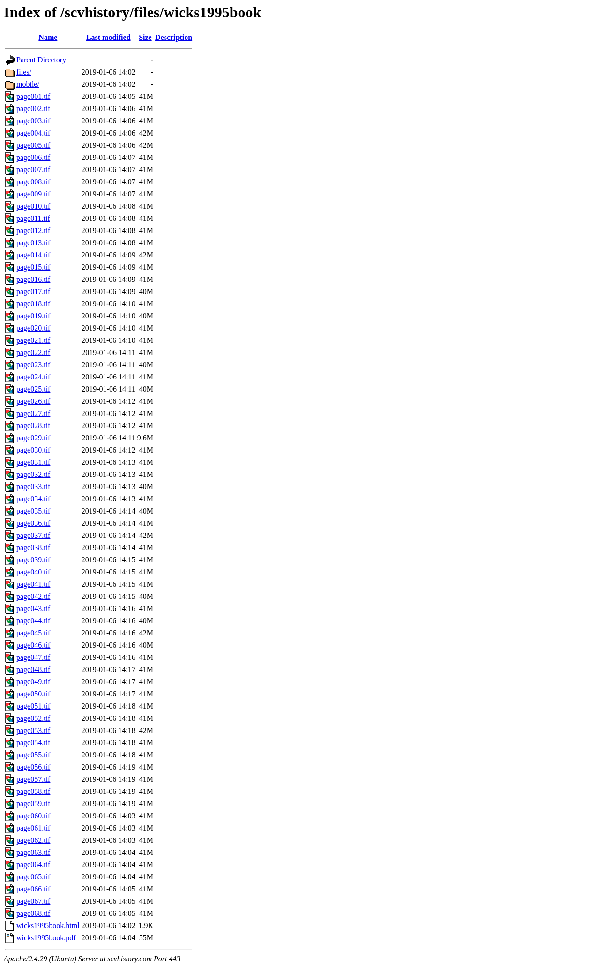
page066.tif (33, 889)
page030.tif (33, 450)
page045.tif (33, 633)
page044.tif (33, 621)
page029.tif (33, 438)
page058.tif (33, 791)
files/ (23, 72)
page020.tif (33, 328)
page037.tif (33, 535)
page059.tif (33, 804)
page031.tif (33, 462)
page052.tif (33, 718)
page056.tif (33, 767)
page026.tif (33, 401)
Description (173, 37)
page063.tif (33, 852)
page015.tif (33, 267)
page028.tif (33, 426)
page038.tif (33, 547)
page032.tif (33, 474)
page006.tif (33, 157)
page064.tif (33, 865)
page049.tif (33, 682)
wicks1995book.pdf (46, 938)
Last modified (108, 37)
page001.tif (33, 96)
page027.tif (33, 413)
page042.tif (33, 596)
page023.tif (33, 365)
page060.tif (33, 816)
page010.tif (33, 206)
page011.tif (33, 218)
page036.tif (33, 523)
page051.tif (33, 706)
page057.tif (33, 779)
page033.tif (33, 487)
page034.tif (33, 499)
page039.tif (33, 560)
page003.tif (33, 121)
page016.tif (33, 279)
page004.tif (33, 133)
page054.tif (33, 743)
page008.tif (33, 182)
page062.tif (33, 840)
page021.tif (33, 340)
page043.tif (33, 608)
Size (145, 37)
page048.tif (33, 669)
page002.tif (33, 109)
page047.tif (33, 657)
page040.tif (33, 572)
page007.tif (33, 170)
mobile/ (27, 84)
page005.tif (33, 145)
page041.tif (33, 584)
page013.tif (33, 243)
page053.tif (33, 730)
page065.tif (33, 877)
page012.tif (33, 230)
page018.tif (33, 304)
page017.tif (33, 291)
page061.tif (33, 828)
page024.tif (33, 377)
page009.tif (33, 194)
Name (47, 37)
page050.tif (33, 694)
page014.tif (33, 255)
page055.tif (33, 755)
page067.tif (33, 901)
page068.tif (33, 913)
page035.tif (33, 511)
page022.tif (33, 352)
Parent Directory (41, 60)
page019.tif (33, 316)
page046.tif (33, 645)
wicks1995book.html (48, 925)
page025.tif (33, 389)
